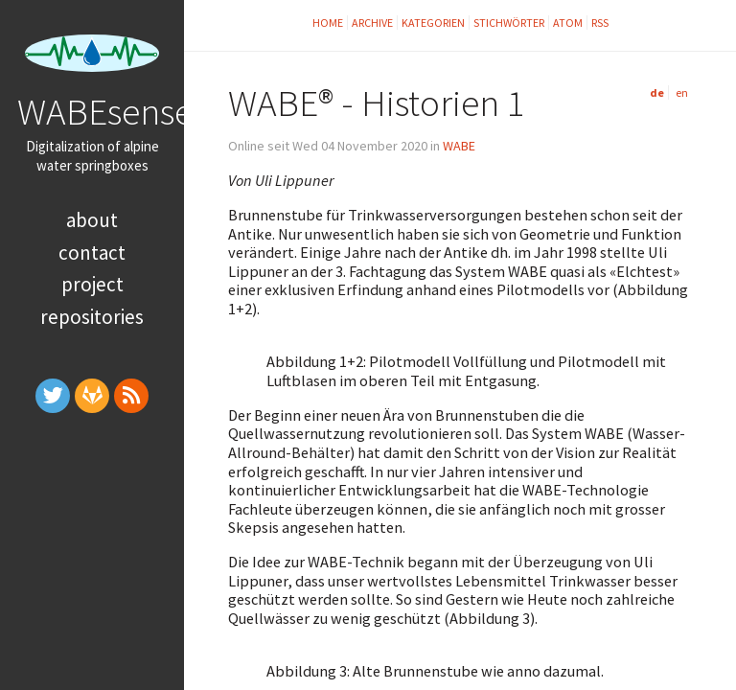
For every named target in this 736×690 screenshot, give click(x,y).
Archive (372, 22)
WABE (459, 145)
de (657, 92)
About (92, 220)
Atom (568, 22)
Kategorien (433, 22)
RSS (600, 22)
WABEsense (105, 111)
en (682, 92)
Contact (92, 252)
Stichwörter (508, 22)
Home (327, 22)
